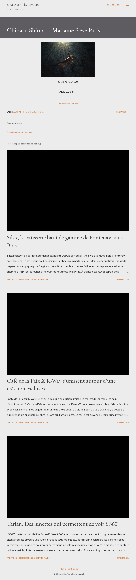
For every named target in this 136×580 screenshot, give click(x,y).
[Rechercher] (113, 4)
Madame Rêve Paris (23, 5)
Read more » (123, 279)
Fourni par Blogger (68, 569)
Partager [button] (121, 112)
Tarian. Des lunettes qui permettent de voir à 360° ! (64, 523)
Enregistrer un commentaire (19, 132)
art (16, 112)
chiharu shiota (36, 112)
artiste (23, 112)
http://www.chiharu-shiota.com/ (68, 103)
